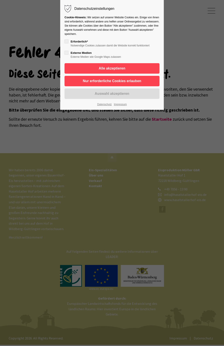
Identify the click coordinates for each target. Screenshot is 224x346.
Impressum (120, 104)
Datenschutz (104, 104)
